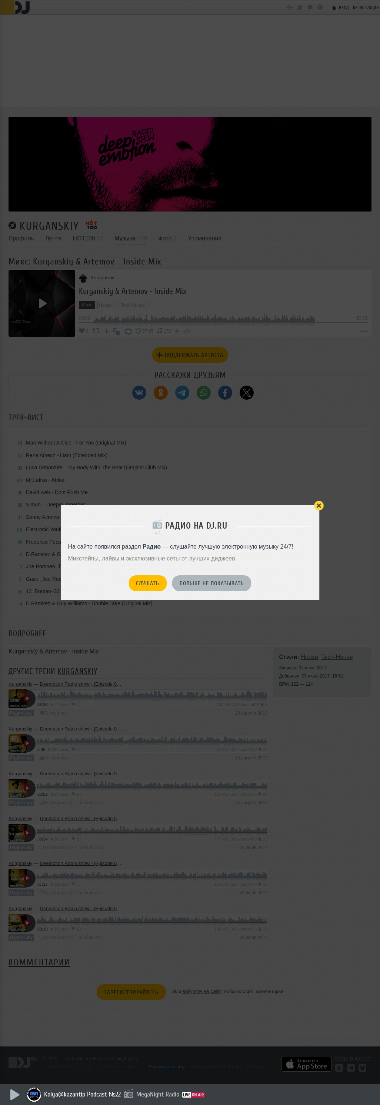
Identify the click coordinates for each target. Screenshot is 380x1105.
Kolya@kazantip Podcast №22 (83, 1094)
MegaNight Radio (158, 1094)
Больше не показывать (212, 583)
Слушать (147, 583)
